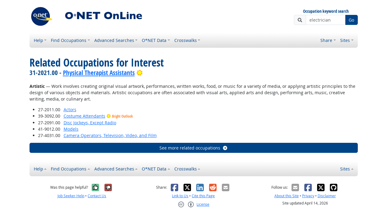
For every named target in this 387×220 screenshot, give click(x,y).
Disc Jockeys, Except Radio (90, 122)
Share (326, 40)
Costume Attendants (84, 116)
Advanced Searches (114, 40)
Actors (70, 109)
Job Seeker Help (71, 195)
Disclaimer (327, 195)
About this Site (286, 195)
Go (351, 20)
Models (71, 129)
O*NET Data (154, 40)
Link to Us (180, 195)
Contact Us (97, 195)
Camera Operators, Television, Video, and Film (110, 135)
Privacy (308, 195)
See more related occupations (193, 148)
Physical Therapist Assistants (99, 72)
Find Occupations (68, 40)
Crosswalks (185, 40)
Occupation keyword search (326, 11)
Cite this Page (203, 195)
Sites (345, 40)
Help (38, 40)
